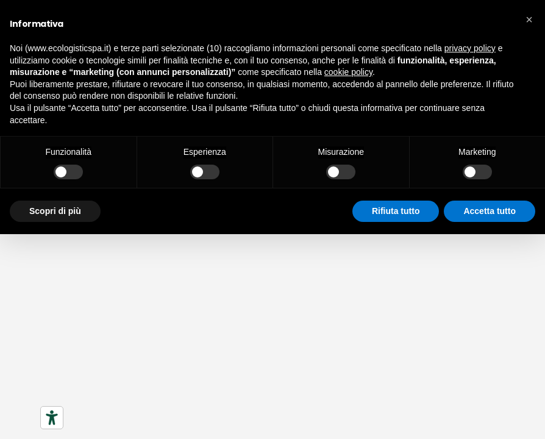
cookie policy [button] (348, 72)
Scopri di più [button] (55, 211)
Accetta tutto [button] (489, 211)
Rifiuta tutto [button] (396, 211)
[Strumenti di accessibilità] (51, 417)
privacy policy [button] (470, 48)
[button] (529, 19)
